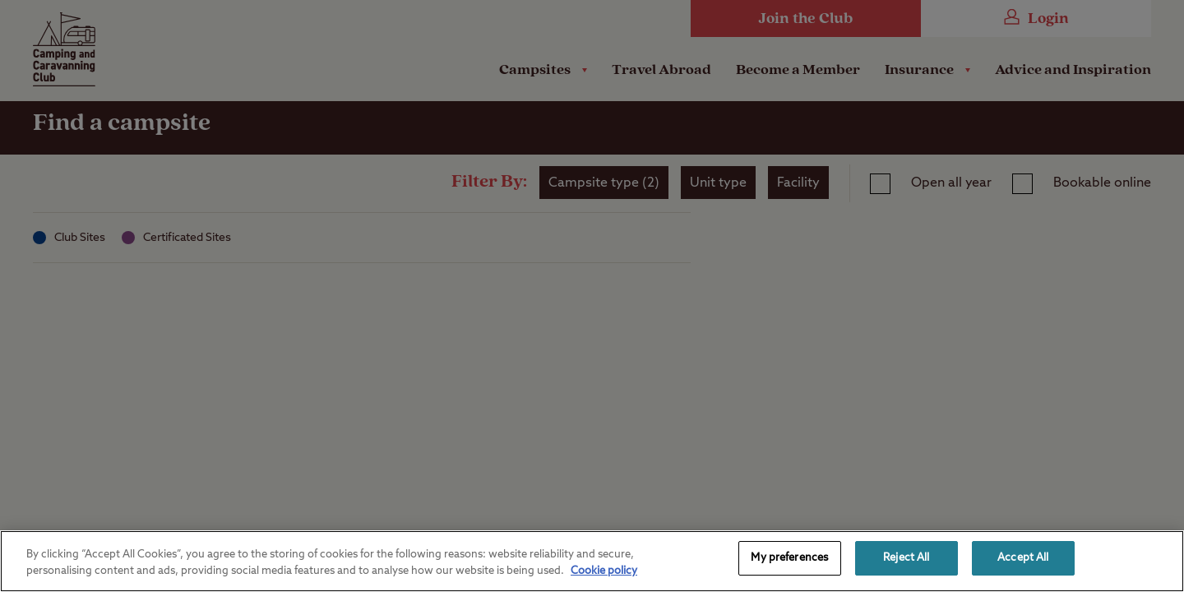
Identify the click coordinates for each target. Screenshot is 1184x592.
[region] (592, 561)
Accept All (1022, 558)
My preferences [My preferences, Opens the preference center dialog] (789, 558)
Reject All (906, 558)
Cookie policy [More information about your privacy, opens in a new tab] (604, 571)
